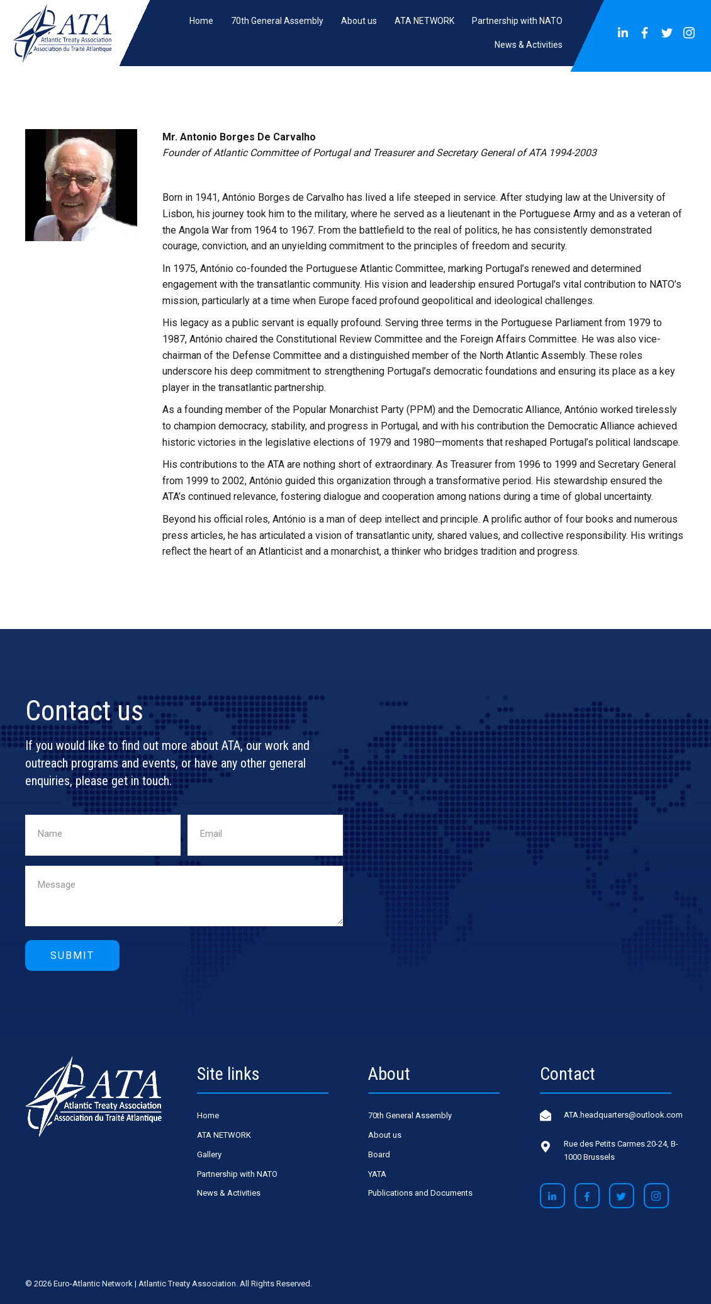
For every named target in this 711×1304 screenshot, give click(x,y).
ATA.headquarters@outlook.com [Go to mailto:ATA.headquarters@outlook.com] (623, 1115)
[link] (201, 21)
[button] (623, 33)
